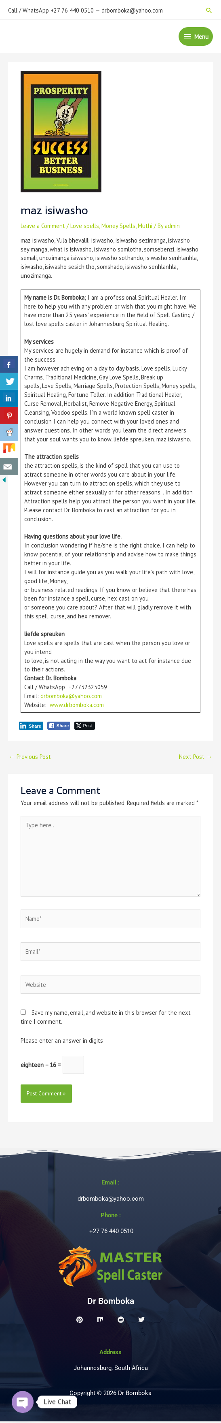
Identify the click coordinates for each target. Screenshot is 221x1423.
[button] (209, 9)
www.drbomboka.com (77, 706)
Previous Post (30, 758)
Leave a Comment (43, 227)
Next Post (195, 758)
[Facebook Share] (59, 727)
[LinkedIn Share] (31, 727)
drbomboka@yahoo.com (71, 697)
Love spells (84, 227)
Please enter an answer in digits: (63, 1042)
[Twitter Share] (84, 727)
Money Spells (118, 227)
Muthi (145, 227)
